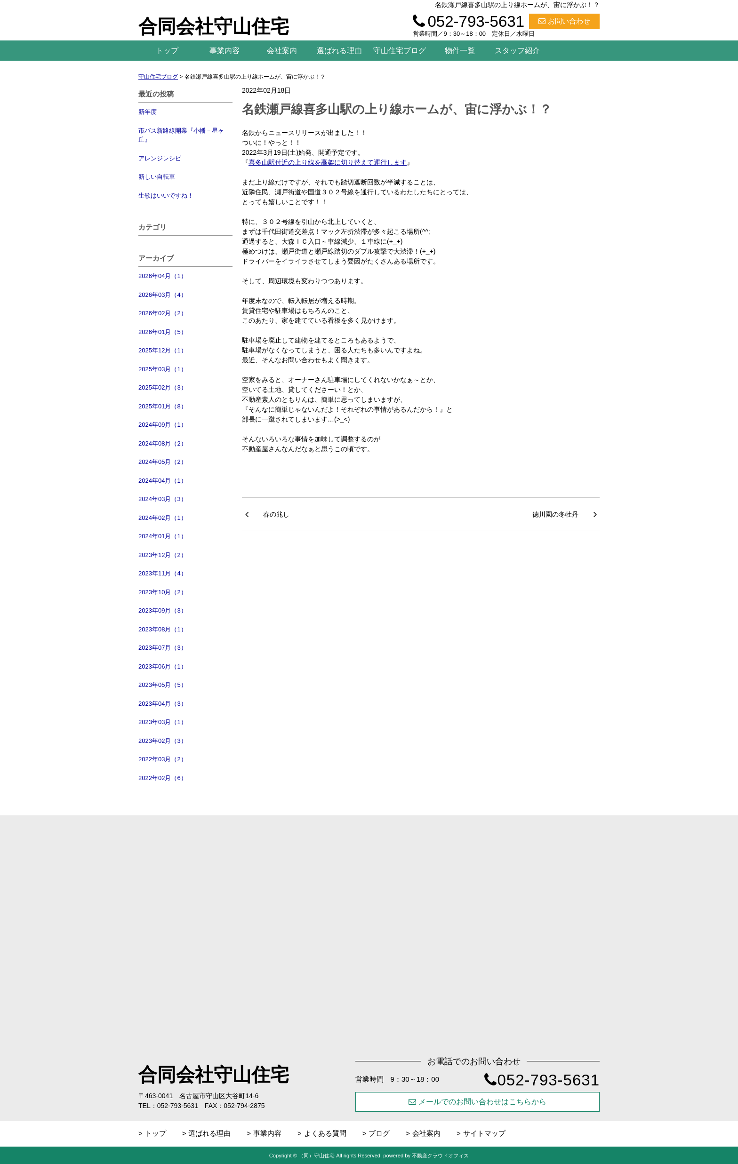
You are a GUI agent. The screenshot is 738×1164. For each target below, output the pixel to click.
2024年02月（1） (162, 517)
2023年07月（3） (162, 647)
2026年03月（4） (162, 294)
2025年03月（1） (162, 369)
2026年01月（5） (162, 331)
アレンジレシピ (159, 158)
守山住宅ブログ (399, 51)
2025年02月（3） (162, 387)
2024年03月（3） (162, 498)
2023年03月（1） (162, 722)
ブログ (379, 1133)
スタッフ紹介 (517, 51)
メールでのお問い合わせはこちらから (477, 1102)
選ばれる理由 (339, 51)
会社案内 (282, 51)
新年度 (147, 111)
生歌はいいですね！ (165, 195)
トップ (167, 51)
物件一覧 (460, 51)
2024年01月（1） (162, 536)
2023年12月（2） (162, 554)
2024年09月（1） (162, 424)
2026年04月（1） (162, 275)
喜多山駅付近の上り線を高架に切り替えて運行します (328, 162)
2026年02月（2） (162, 313)
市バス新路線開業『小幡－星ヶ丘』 (181, 135)
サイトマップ (484, 1133)
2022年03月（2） (162, 759)
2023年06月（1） (162, 666)
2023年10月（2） (162, 592)
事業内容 (224, 51)
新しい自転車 (156, 176)
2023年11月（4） (162, 573)
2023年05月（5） (162, 684)
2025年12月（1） (162, 350)
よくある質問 (325, 1133)
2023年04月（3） (162, 703)
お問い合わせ (564, 21)
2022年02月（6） (162, 777)
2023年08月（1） (162, 629)
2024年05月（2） (162, 461)
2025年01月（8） (162, 406)
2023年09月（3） (162, 610)
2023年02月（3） (162, 740)
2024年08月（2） (162, 443)
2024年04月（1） (162, 480)
